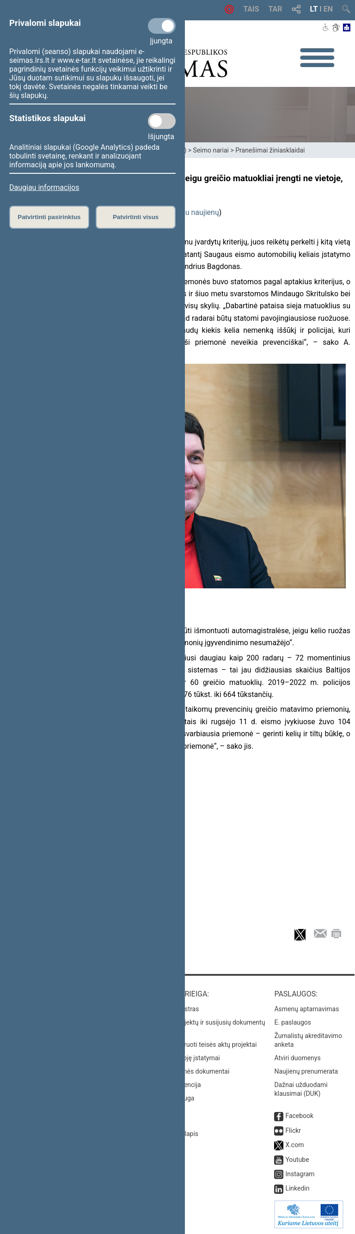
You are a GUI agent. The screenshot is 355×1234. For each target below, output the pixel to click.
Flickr (293, 1130)
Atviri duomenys (297, 1058)
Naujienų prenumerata (306, 1071)
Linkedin (297, 1188)
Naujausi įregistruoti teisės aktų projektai (198, 1044)
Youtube (297, 1159)
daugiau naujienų (191, 212)
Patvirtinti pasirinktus (49, 217)
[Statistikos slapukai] (162, 121)
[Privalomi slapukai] (162, 26)
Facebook (299, 1115)
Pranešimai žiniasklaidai (270, 150)
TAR (275, 9)
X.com (294, 1144)
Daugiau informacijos (44, 187)
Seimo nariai (211, 150)
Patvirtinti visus (136, 217)
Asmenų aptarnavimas (306, 1009)
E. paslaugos (292, 1022)
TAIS (251, 9)
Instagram (299, 1174)
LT (314, 9)
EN (328, 9)
